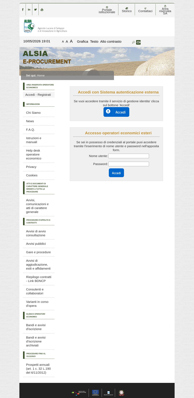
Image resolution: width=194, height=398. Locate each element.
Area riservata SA (165, 10)
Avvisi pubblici (36, 243)
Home (41, 75)
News (30, 121)
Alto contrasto (110, 41)
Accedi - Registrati (38, 94)
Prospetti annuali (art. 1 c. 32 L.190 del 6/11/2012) (38, 368)
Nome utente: (98, 156)
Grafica (82, 41)
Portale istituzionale (107, 10)
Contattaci (145, 10)
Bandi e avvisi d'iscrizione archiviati (35, 341)
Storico (127, 10)
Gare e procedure (38, 252)
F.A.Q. (30, 129)
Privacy (31, 167)
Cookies (31, 175)
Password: (100, 164)
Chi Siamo (33, 112)
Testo (94, 41)
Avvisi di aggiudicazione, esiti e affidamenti (38, 264)
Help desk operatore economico (33, 154)
